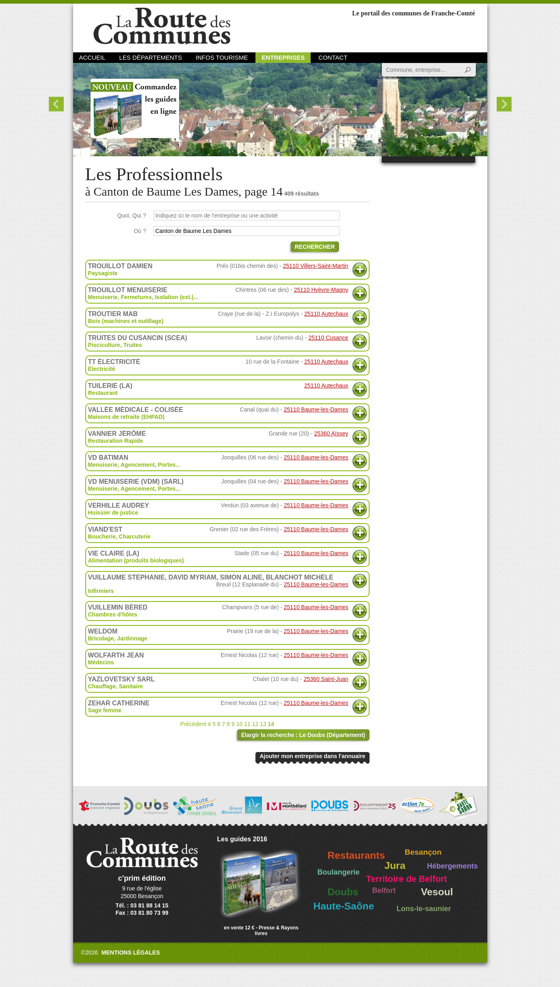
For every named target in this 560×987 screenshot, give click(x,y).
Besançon (423, 852)
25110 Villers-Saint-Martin (315, 266)
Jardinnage (132, 638)
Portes (167, 464)
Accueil (92, 57)
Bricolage (101, 638)
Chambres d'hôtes (113, 614)
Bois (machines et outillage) (126, 321)
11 (247, 724)
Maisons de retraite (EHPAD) (126, 417)
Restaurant (103, 393)
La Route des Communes (161, 26)
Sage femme (104, 710)
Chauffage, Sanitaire (115, 686)
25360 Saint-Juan (326, 679)
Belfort (384, 890)
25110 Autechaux (326, 313)
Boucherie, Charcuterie (119, 536)
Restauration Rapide (115, 440)
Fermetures (136, 297)
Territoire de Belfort (406, 879)
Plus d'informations (359, 270)
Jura (395, 865)
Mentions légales (131, 952)
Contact (332, 57)
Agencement (138, 464)
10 (239, 724)
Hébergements (452, 866)
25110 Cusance (328, 337)
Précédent (193, 724)
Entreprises (283, 57)
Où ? (140, 231)
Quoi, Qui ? (131, 215)
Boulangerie (339, 872)
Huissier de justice (113, 512)
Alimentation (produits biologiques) (136, 560)
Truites (132, 345)
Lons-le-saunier (424, 909)
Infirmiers (101, 591)
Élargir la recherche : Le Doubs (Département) (303, 735)
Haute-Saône (344, 906)
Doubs (343, 891)
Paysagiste (103, 273)
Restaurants (356, 855)
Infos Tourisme (222, 57)
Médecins (101, 662)
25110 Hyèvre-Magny (321, 290)
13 (263, 724)
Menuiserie (103, 297)
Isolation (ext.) (174, 297)
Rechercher (315, 247)
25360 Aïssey (331, 433)
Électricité (101, 369)
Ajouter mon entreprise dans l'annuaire (312, 756)
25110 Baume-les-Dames (316, 409)
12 (255, 724)
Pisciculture (104, 345)
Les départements (150, 57)
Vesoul (437, 891)
